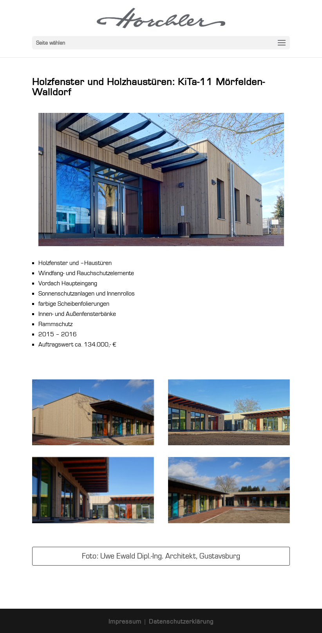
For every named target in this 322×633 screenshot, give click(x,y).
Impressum (126, 621)
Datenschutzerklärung (181, 621)
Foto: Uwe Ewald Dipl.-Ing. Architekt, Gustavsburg (161, 556)
